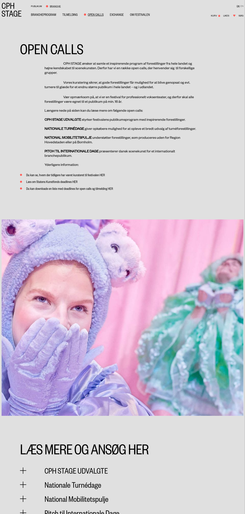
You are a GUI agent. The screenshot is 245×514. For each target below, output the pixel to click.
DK (238, 6)
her (102, 175)
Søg (241, 15)
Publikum (36, 6)
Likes (228, 15)
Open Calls (96, 14)
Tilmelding (70, 14)
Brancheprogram (43, 14)
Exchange (117, 14)
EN (241, 6)
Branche (55, 6)
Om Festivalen (140, 14)
